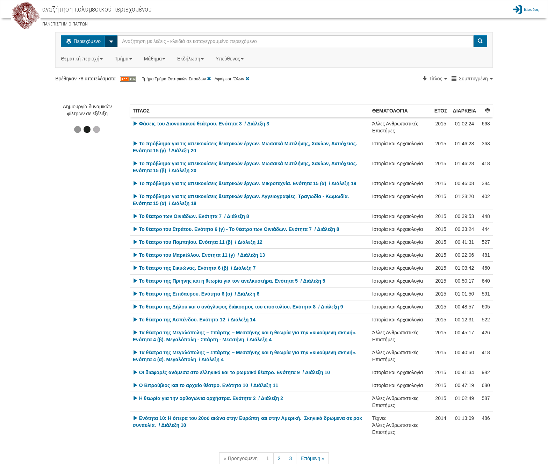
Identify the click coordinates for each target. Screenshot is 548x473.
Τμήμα (124, 58)
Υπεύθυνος (230, 58)
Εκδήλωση (191, 58)
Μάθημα (155, 58)
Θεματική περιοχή (82, 58)
